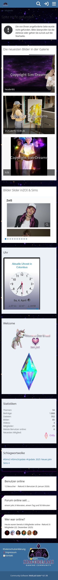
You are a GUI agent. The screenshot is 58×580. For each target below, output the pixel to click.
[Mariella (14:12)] (19, 532)
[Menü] (54, 4)
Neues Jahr (46, 459)
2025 (38, 459)
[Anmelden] (46, 4)
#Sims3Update (18, 459)
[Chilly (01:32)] (25, 532)
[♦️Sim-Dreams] (5, 4)
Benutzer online (15, 481)
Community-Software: (29, 575)
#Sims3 (6, 459)
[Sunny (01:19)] (30, 532)
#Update (30, 459)
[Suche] (38, 4)
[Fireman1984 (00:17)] (36, 532)
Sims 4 (6, 463)
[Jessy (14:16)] (14, 532)
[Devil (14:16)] (8, 532)
